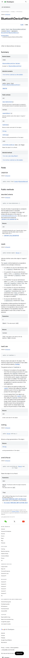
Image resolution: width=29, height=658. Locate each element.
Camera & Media (5, 556)
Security (3, 533)
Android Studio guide (6, 601)
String (4, 131)
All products (4, 642)
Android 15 (3, 581)
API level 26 (7, 14)
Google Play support (5, 621)
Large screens (4, 566)
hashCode (5, 124)
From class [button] (10, 156)
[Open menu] (2, 1)
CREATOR (5, 88)
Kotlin (22, 24)
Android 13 (3, 586)
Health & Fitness (4, 553)
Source (2, 536)
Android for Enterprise (6, 531)
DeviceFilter (4, 32)
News (2, 538)
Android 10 (3, 593)
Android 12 (3, 588)
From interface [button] (13, 74)
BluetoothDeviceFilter (15, 66)
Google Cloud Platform (6, 640)
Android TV (3, 575)
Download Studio (5, 608)
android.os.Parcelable (16, 74)
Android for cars (4, 573)
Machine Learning (5, 551)
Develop (13, 11)
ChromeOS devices (5, 571)
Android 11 (3, 591)
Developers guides (5, 604)
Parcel (12, 145)
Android (3, 529)
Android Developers (5, 11)
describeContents (7, 102)
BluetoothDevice (13, 32)
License (7, 647)
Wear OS (3, 569)
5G (2, 560)
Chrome (3, 635)
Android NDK (4, 611)
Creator (4, 85)
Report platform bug (5, 617)
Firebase (3, 637)
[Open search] (26, 2)
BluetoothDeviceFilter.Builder (11, 63)
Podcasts (3, 543)
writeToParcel (6, 145)
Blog (2, 540)
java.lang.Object (5, 35)
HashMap (17, 364)
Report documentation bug (7, 619)
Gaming (3, 549)
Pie (1, 595)
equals (4, 113)
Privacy (2, 558)
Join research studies (6, 624)
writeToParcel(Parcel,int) (9, 216)
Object (8, 31)
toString (5, 135)
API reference (6, 7)
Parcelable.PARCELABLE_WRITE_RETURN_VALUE (14, 499)
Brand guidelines (14, 647)
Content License (15, 511)
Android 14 (3, 584)
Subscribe (19, 653)
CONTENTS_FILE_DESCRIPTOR (8, 219)
